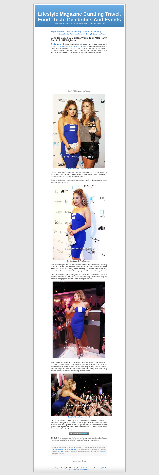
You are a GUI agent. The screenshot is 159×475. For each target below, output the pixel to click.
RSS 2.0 (63, 451)
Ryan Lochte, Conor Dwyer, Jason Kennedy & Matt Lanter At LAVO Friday (76, 31)
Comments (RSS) (84, 469)
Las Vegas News (57, 449)
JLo (69, 417)
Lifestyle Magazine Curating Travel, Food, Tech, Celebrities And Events (79, 16)
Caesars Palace (79, 46)
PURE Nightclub (62, 46)
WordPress (105, 468)
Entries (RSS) (73, 469)
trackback (103, 451)
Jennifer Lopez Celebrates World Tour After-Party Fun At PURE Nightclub (79, 39)
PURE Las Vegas (78, 417)
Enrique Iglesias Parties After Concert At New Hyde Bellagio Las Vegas (82, 34)
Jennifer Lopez (56, 44)
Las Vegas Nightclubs (71, 449)
